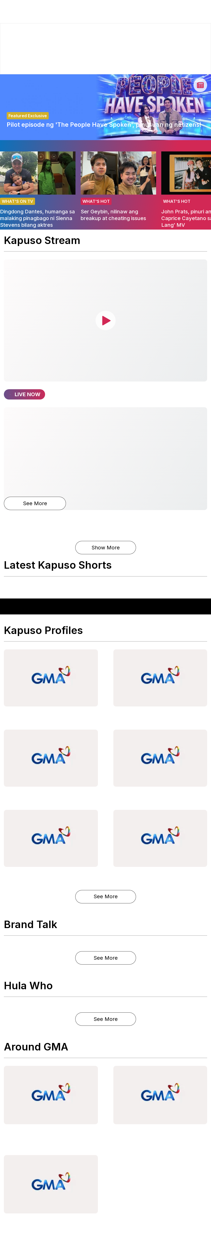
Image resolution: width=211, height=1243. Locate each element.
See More (35, 503)
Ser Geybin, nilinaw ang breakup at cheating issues (113, 214)
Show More (105, 548)
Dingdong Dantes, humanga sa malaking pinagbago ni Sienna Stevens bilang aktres (37, 218)
